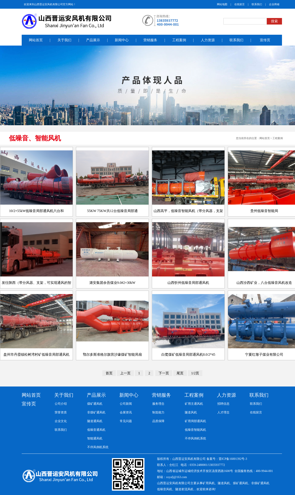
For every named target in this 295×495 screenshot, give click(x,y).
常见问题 (126, 421)
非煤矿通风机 (96, 412)
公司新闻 (126, 403)
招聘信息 (223, 403)
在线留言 (239, 4)
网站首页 (264, 138)
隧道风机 (191, 412)
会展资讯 (126, 412)
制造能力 (158, 412)
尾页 (180, 373)
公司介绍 (61, 403)
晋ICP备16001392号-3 (233, 458)
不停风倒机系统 (97, 447)
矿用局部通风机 (195, 421)
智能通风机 (94, 438)
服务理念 (158, 403)
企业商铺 (274, 4)
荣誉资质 (61, 412)
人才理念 (223, 412)
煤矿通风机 (94, 403)
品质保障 (158, 421)
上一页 (125, 373)
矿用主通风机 (194, 403)
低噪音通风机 (96, 429)
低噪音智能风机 (195, 429)
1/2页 (195, 373)
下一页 (164, 373)
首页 (109, 373)
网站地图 (222, 4)
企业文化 (61, 421)
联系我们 (257, 4)
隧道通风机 (94, 421)
